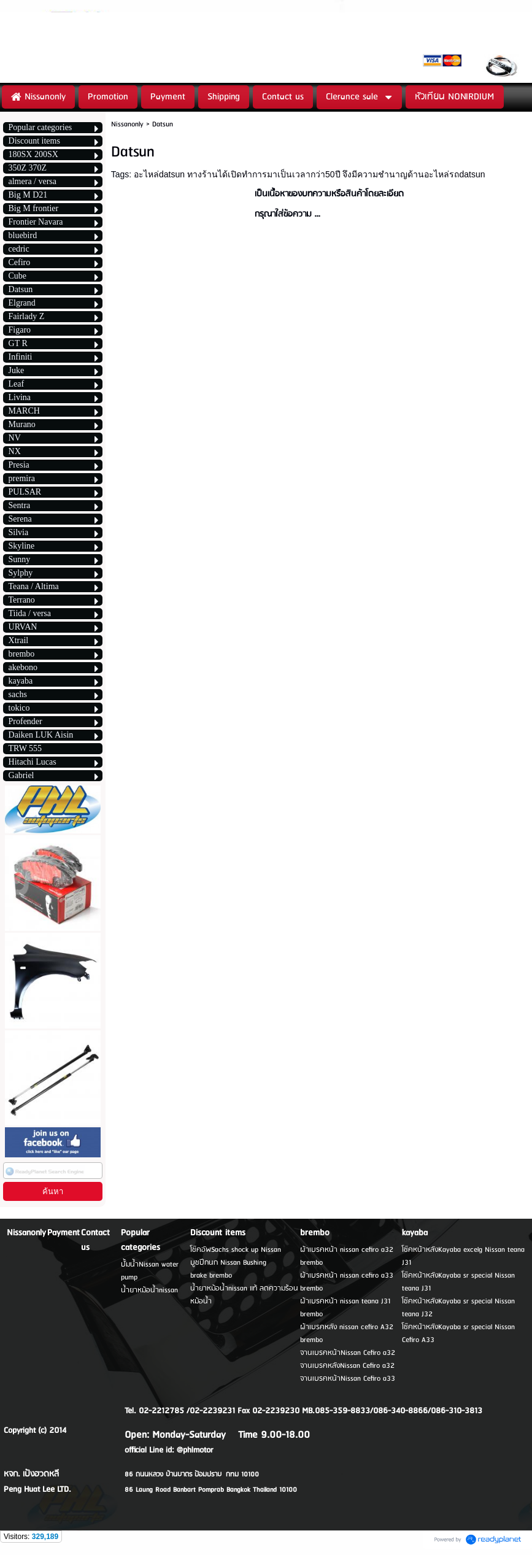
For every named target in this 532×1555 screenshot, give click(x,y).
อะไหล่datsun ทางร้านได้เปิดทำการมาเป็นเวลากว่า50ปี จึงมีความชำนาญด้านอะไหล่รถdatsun (309, 174)
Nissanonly (127, 124)
